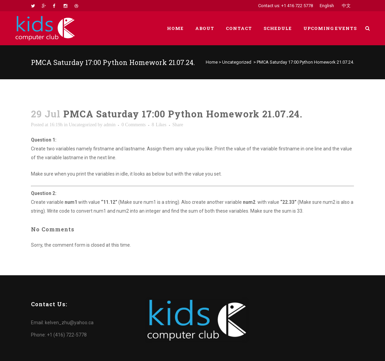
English (327, 5)
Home (212, 62)
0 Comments (133, 124)
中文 (346, 5)
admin (110, 124)
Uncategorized (236, 62)
